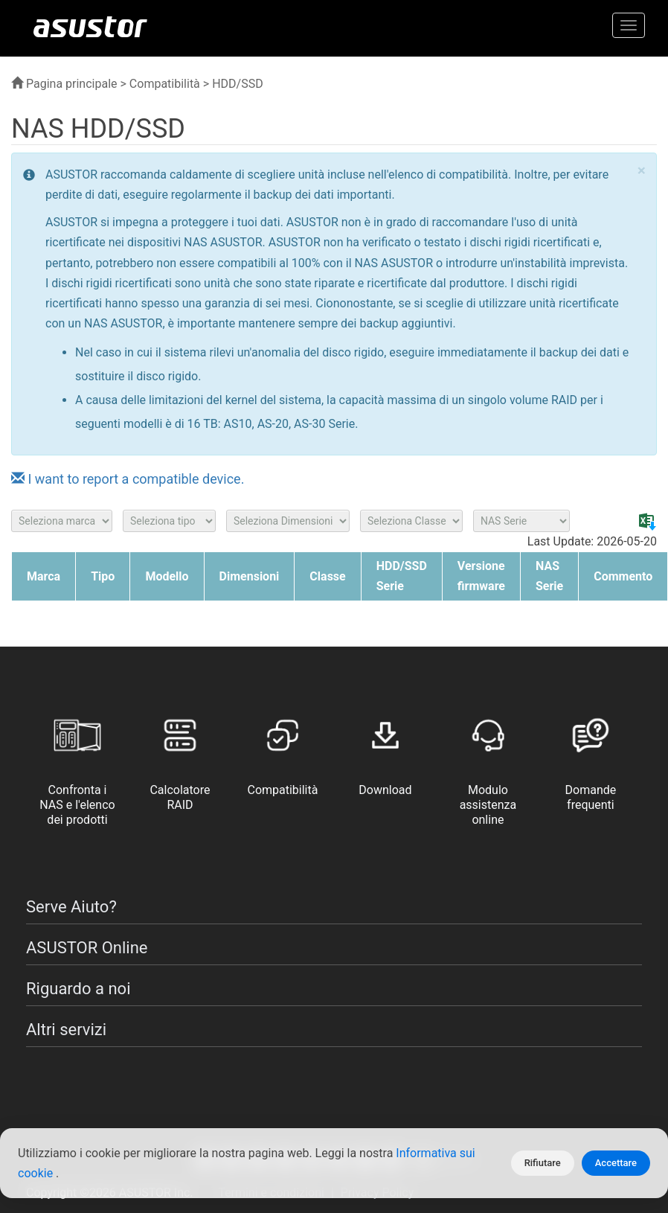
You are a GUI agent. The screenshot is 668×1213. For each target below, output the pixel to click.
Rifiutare (542, 1162)
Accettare (616, 1162)
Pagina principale (64, 84)
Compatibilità (164, 84)
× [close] (642, 171)
